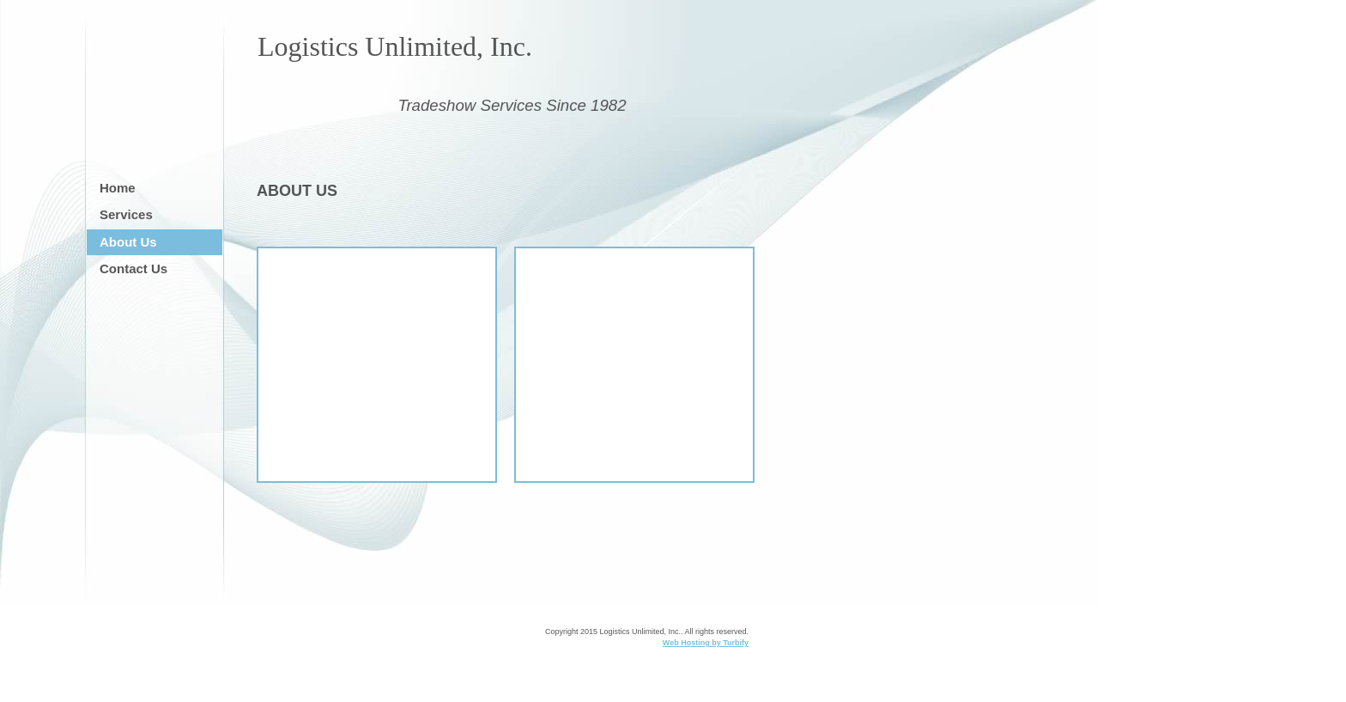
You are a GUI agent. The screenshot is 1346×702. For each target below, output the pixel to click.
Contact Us (133, 268)
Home (118, 187)
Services (126, 214)
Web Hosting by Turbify (706, 642)
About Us (128, 242)
